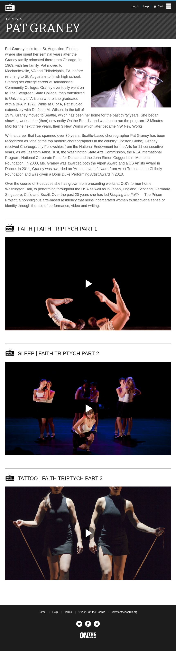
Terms (68, 611)
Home (42, 611)
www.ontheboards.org (125, 611)
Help (146, 6)
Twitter (79, 624)
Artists (15, 19)
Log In (135, 6)
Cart (158, 6)
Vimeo (97, 624)
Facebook (88, 624)
